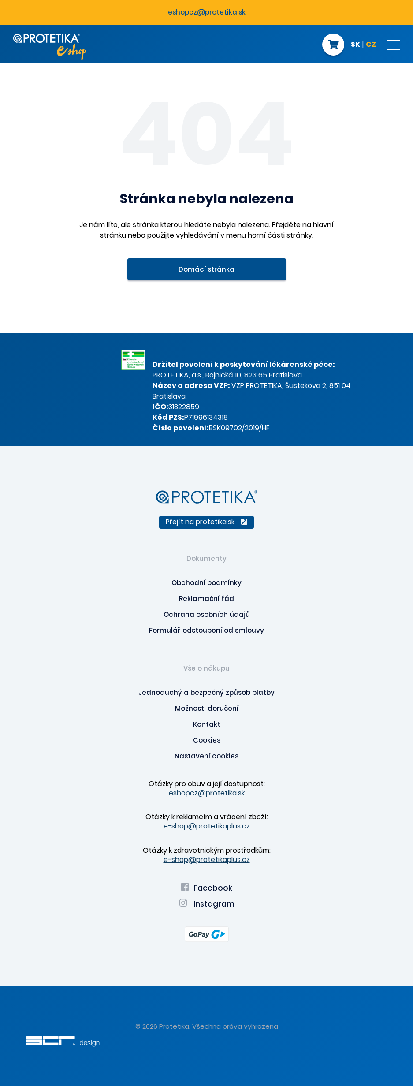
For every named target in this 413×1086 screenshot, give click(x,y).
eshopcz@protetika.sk (207, 12)
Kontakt (206, 724)
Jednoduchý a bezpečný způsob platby (206, 692)
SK (355, 45)
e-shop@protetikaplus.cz (207, 826)
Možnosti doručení (206, 708)
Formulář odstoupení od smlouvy (206, 630)
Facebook (206, 888)
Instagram (206, 904)
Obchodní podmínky (206, 582)
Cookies (206, 740)
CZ (371, 45)
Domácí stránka (206, 269)
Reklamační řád (206, 598)
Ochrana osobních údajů (207, 614)
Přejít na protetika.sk (206, 522)
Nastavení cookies (206, 756)
